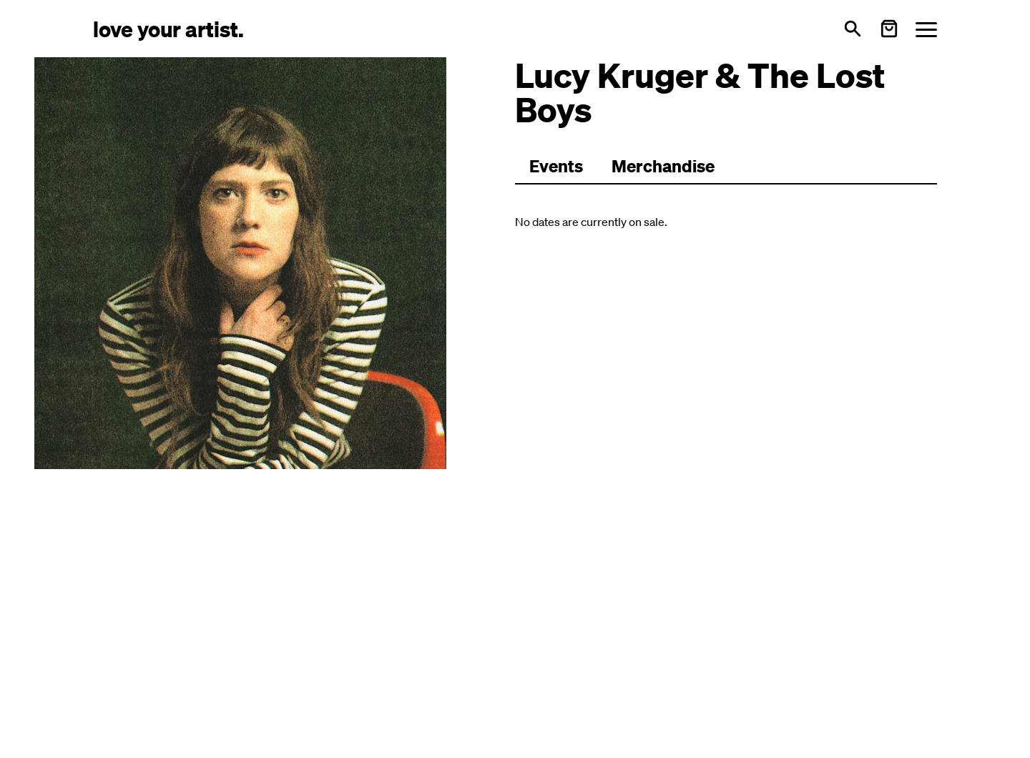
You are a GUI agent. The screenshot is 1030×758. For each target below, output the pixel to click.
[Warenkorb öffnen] (889, 28)
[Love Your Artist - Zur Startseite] (168, 28)
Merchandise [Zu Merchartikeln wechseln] (663, 166)
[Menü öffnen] (926, 28)
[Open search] (853, 29)
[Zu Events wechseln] (556, 166)
